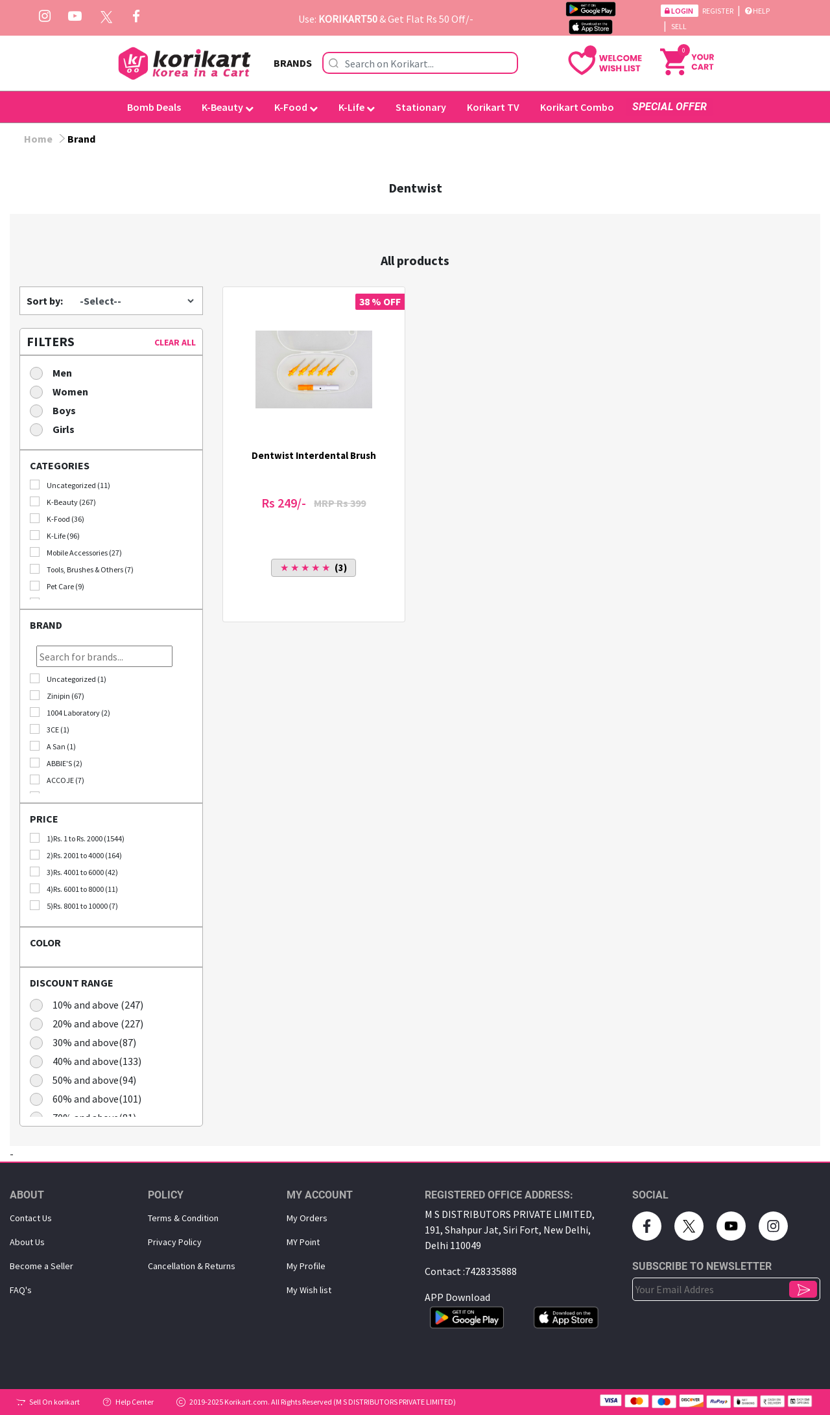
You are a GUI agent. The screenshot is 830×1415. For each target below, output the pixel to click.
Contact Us (31, 1218)
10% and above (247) (91, 1004)
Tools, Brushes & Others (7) (82, 569)
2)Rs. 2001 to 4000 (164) (76, 855)
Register (718, 11)
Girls (56, 428)
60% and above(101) (90, 1098)
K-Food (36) (57, 518)
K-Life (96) (55, 535)
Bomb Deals (154, 106)
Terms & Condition (183, 1218)
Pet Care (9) (57, 586)
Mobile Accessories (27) (76, 552)
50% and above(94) (87, 1079)
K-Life (356, 106)
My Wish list (309, 1290)
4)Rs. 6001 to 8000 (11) (74, 888)
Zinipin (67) (57, 695)
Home (38, 138)
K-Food (296, 106)
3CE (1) (49, 729)
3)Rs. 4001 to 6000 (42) (74, 872)
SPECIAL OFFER (669, 106)
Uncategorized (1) (68, 678)
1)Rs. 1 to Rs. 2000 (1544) (77, 838)
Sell (679, 26)
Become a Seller (41, 1266)
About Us (27, 1242)
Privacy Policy (175, 1242)
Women (63, 391)
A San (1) (53, 746)
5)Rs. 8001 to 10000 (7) (74, 905)
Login (679, 11)
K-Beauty (228, 106)
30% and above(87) (87, 1042)
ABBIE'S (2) (56, 763)
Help (757, 11)
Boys (57, 410)
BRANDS (293, 62)
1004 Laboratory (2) (70, 712)
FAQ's (21, 1290)
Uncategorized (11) (70, 485)
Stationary (421, 106)
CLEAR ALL (175, 342)
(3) (313, 567)
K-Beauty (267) (63, 502)
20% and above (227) (91, 1023)
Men (55, 372)
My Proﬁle (306, 1266)
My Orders (307, 1218)
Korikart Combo (577, 106)
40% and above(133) (90, 1060)
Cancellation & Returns (191, 1266)
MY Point (303, 1242)
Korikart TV (493, 106)
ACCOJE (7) (57, 780)
